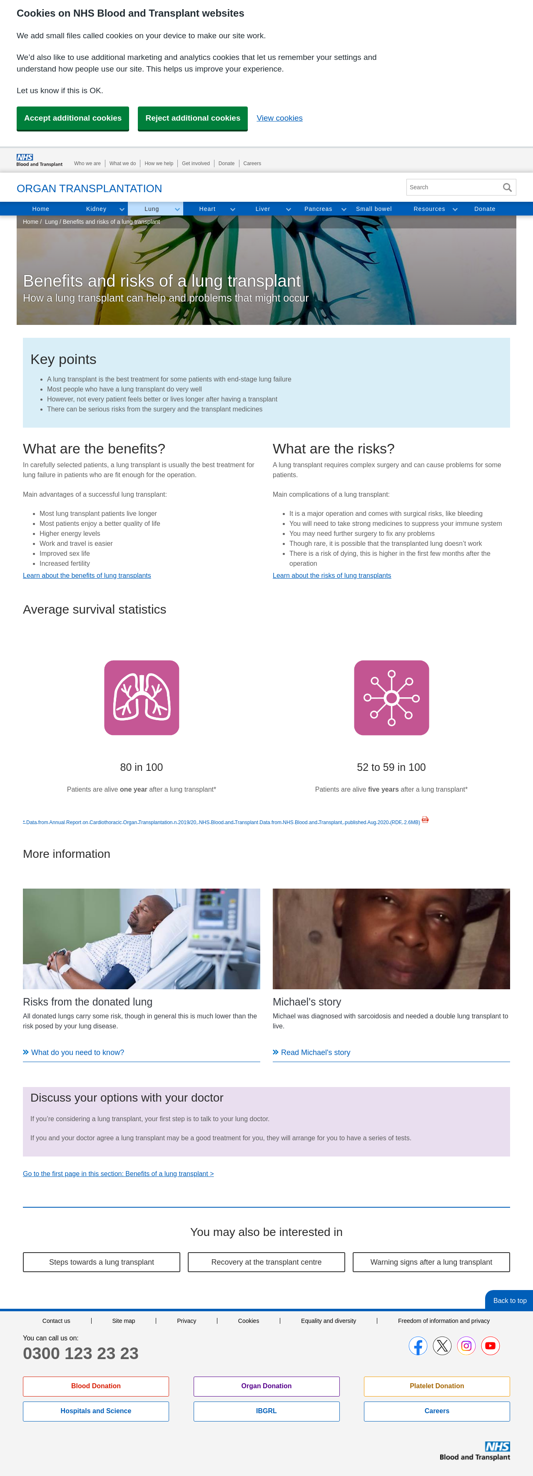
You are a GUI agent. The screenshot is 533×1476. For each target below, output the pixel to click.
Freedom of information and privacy (444, 1321)
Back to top (510, 1300)
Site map (123, 1321)
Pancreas (318, 209)
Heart (207, 209)
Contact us (56, 1321)
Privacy (186, 1321)
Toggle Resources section (454, 209)
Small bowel (374, 209)
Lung (151, 209)
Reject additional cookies (192, 118)
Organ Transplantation (89, 188)
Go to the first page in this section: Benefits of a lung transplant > (118, 1173)
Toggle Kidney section (121, 209)
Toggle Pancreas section (343, 209)
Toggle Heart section (232, 209)
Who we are (87, 163)
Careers (253, 163)
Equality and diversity (328, 1321)
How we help (158, 163)
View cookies (280, 118)
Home (40, 209)
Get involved (196, 163)
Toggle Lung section (177, 209)
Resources (430, 209)
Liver (263, 209)
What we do (123, 163)
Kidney (96, 209)
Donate (227, 163)
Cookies (248, 1321)
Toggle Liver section (288, 209)
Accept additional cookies (73, 118)
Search (507, 187)
